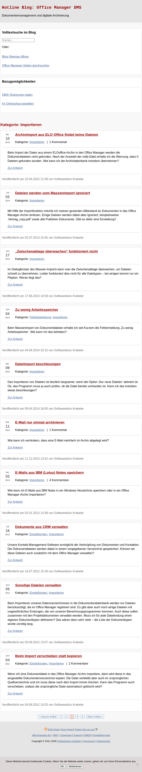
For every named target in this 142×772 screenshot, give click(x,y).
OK (62, 766)
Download (66, 735)
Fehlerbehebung (40, 317)
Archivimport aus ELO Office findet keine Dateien (56, 135)
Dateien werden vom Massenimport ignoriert (52, 193)
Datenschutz (103, 741)
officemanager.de (41, 735)
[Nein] (137, 764)
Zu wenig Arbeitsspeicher (36, 310)
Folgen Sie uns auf (86, 729)
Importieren (36, 142)
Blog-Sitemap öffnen (15, 56)
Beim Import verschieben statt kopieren (48, 656)
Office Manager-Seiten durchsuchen (25, 65)
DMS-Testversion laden (17, 94)
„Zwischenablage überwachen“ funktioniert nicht (56, 251)
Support (78, 735)
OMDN (87, 735)
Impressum (89, 741)
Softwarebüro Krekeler (69, 741)
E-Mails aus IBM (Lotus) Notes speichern (49, 472)
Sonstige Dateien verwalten (38, 585)
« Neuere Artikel (47, 716)
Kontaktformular (101, 735)
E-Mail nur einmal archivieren (40, 422)
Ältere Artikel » (95, 716)
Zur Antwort (15, 168)
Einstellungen (38, 534)
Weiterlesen (75, 766)
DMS (55, 735)
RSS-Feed (53, 729)
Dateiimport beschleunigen (38, 364)
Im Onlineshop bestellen (18, 103)
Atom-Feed (67, 729)
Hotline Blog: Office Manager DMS (41, 7)
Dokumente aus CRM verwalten (41, 527)
